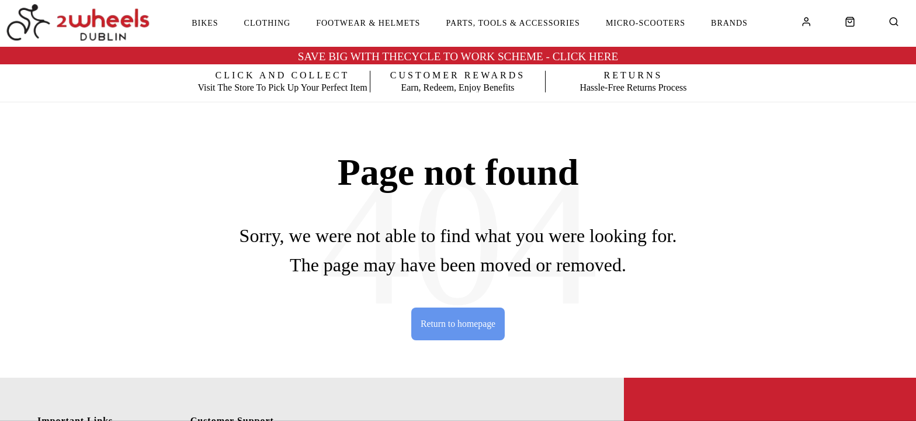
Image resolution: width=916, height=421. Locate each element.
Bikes (205, 23)
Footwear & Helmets (368, 23)
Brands (729, 23)
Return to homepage (458, 324)
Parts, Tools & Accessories (513, 23)
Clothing (267, 23)
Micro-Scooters (645, 23)
